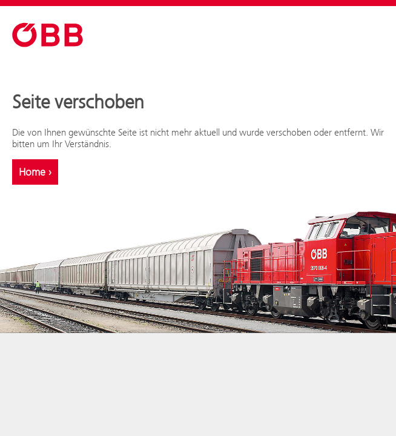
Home (35, 172)
